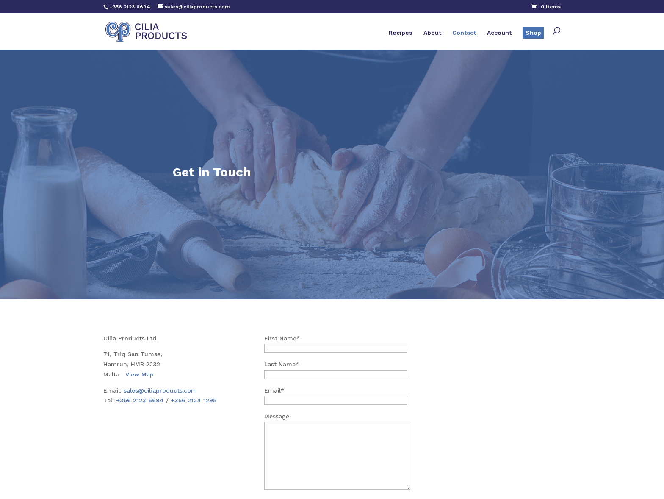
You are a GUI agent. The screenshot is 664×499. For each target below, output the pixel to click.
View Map (139, 374)
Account (499, 33)
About (432, 33)
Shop (533, 32)
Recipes (400, 33)
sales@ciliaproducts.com (160, 390)
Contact (464, 33)
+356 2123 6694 (140, 400)
